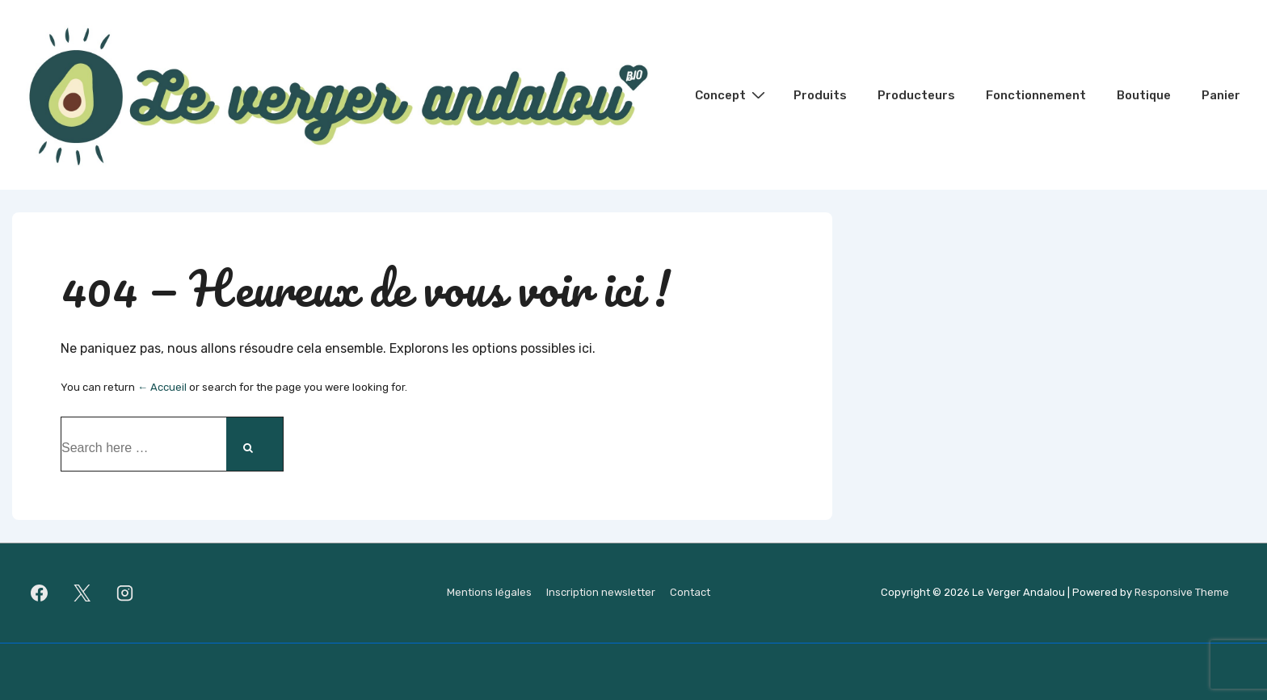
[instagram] (125, 593)
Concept (732, 94)
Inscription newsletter (600, 592)
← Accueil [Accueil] (162, 387)
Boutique (1144, 95)
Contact (690, 592)
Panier (1221, 95)
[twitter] (82, 593)
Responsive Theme (1181, 592)
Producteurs (916, 95)
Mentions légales (489, 592)
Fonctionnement (1036, 95)
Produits (820, 95)
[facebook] (39, 593)
